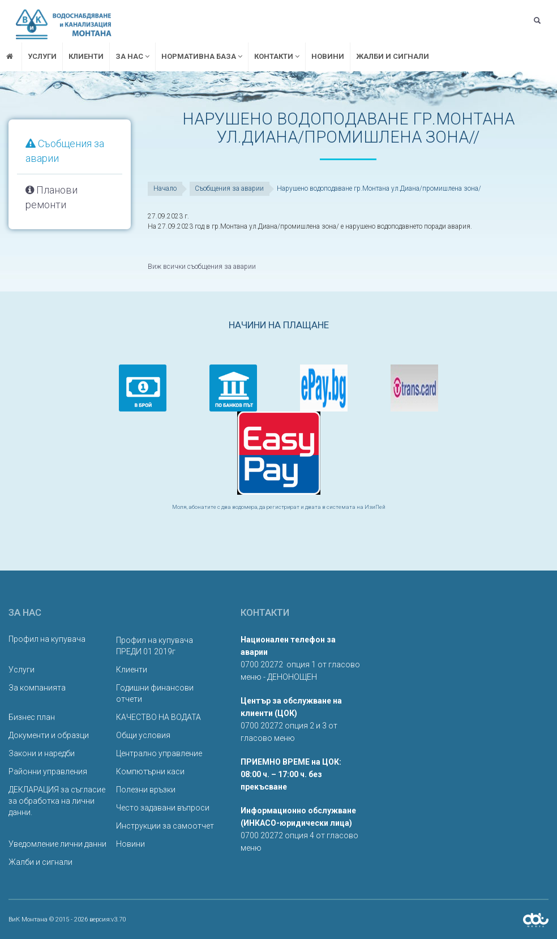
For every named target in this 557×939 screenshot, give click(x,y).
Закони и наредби (41, 752)
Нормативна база (201, 56)
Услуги (42, 56)
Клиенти (86, 56)
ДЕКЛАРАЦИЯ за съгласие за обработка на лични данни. (56, 800)
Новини (327, 56)
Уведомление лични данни (57, 843)
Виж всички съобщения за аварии (201, 267)
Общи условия (143, 734)
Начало (165, 188)
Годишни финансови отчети (155, 693)
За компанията (37, 687)
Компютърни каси (150, 770)
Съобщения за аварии (229, 188)
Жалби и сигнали (392, 56)
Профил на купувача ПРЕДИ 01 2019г (154, 645)
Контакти (276, 56)
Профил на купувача (46, 638)
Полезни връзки (145, 789)
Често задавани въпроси (162, 807)
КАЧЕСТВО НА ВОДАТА (158, 716)
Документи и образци (48, 734)
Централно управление (159, 752)
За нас (132, 56)
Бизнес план (31, 716)
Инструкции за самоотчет (165, 825)
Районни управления (47, 770)
